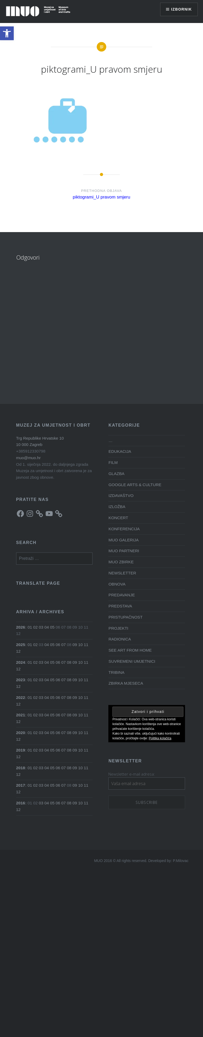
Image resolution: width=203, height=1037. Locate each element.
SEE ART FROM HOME (129, 650)
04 (46, 627)
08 (69, 662)
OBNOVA (116, 584)
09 (74, 644)
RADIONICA (119, 639)
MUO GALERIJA (123, 540)
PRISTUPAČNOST (125, 617)
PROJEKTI (118, 628)
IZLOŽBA (116, 506)
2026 (20, 627)
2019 (20, 750)
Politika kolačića (160, 738)
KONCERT (118, 517)
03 (41, 627)
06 (58, 644)
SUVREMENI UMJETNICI (131, 661)
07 (63, 644)
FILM (113, 462)
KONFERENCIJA (124, 529)
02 (35, 627)
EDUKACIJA (119, 451)
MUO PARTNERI (123, 551)
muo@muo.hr (28, 457)
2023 (20, 679)
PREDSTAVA (120, 606)
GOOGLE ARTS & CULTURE (134, 484)
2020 (20, 732)
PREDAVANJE (121, 595)
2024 (20, 662)
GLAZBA (116, 473)
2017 (20, 785)
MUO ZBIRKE (120, 562)
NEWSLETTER (122, 573)
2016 (20, 803)
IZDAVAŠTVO (120, 495)
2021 (20, 715)
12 (18, 651)
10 (80, 644)
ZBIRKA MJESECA (125, 683)
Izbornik (181, 9)
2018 (20, 768)
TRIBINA (116, 672)
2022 (20, 697)
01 (29, 627)
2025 (20, 644)
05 (52, 627)
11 (86, 644)
